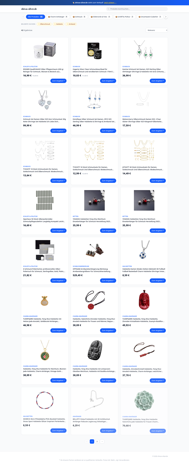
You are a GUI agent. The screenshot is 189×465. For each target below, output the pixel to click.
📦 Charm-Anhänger (58, 17)
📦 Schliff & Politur (124, 17)
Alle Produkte (35, 17)
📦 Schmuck (79, 17)
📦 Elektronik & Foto (100, 17)
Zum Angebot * (58, 81)
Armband (71, 24)
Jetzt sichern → (110, 2)
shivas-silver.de (29, 9)
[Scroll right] (166, 17)
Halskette (58, 24)
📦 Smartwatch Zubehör (150, 17)
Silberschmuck (44, 24)
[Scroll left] (23, 17)
